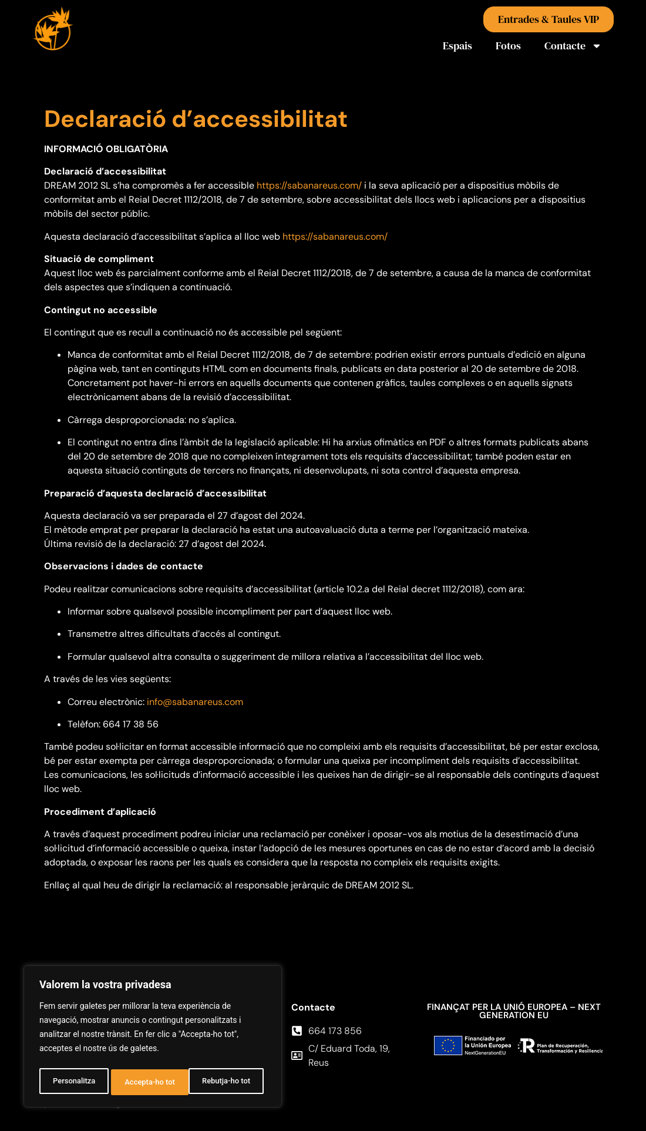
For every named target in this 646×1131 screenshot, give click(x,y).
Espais (457, 45)
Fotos (508, 45)
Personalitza (73, 1082)
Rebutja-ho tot (148, 1082)
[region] (152, 1038)
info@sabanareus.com (195, 702)
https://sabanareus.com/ (309, 185)
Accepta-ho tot (228, 1082)
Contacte (573, 46)
